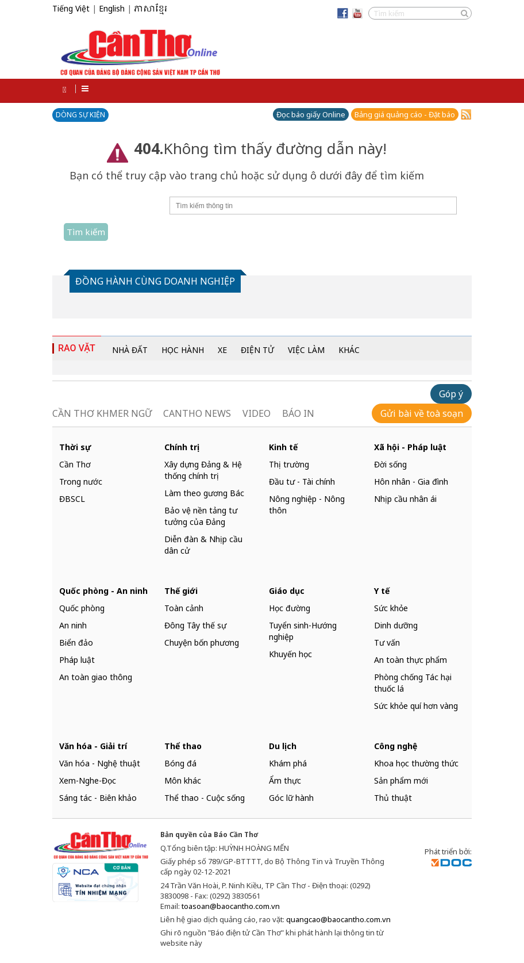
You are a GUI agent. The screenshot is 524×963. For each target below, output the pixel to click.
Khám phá (288, 763)
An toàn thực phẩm (410, 659)
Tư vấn (387, 642)
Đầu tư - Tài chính (302, 481)
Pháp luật (77, 659)
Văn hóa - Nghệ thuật (99, 763)
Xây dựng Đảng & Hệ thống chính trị (203, 470)
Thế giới (181, 590)
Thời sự (75, 447)
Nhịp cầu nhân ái (405, 498)
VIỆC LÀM (306, 349)
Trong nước (80, 481)
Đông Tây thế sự (195, 625)
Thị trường (289, 464)
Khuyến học (290, 654)
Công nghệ (395, 746)
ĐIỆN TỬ (257, 349)
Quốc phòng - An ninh (103, 590)
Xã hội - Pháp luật (410, 447)
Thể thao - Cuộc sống (204, 797)
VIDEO (256, 413)
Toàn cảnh (183, 608)
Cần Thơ (75, 464)
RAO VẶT (76, 348)
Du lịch (282, 746)
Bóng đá (180, 763)
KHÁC (349, 349)
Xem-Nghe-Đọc (87, 780)
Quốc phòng (82, 608)
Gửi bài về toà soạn (421, 413)
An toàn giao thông (95, 677)
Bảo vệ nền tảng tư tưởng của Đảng (200, 516)
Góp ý (451, 393)
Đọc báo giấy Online (310, 114)
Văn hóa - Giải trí (93, 746)
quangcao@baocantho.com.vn (338, 919)
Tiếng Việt (71, 8)
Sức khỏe (391, 608)
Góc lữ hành (291, 797)
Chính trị (181, 447)
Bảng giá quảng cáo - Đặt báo (405, 114)
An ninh (73, 625)
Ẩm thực (285, 780)
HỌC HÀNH (182, 349)
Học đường (289, 608)
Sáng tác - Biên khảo (98, 797)
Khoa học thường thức (416, 763)
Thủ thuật (393, 797)
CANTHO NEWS (197, 413)
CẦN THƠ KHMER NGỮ (102, 413)
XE (222, 349)
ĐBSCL (72, 498)
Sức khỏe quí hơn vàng (416, 705)
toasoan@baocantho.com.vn (231, 906)
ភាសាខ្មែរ (150, 9)
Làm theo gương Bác (204, 493)
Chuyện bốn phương (201, 642)
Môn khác (182, 780)
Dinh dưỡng (396, 625)
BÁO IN (298, 413)
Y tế (382, 590)
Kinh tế (283, 447)
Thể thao (183, 746)
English (112, 8)
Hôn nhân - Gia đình (411, 481)
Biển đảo (76, 642)
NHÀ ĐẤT (130, 349)
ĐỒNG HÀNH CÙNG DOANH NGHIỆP (155, 281)
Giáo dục (287, 590)
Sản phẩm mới (401, 780)
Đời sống (390, 464)
